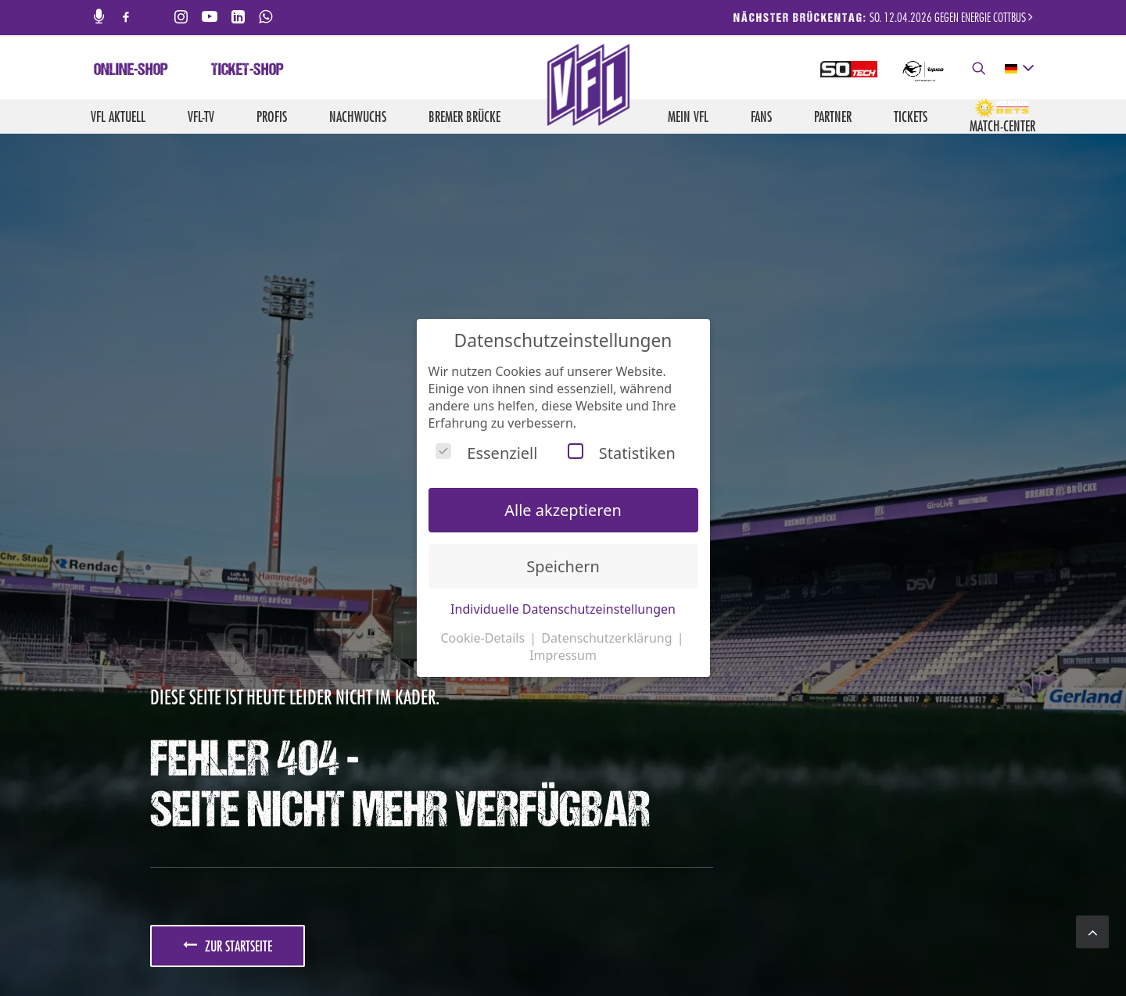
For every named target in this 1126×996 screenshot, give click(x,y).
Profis (271, 116)
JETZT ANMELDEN (201, 684)
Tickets (910, 116)
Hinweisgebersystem (993, 949)
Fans (761, 116)
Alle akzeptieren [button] (563, 510)
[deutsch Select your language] (1018, 69)
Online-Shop (131, 71)
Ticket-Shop (247, 71)
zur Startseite (227, 512)
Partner (833, 116)
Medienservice (620, 949)
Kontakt (687, 949)
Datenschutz (812, 949)
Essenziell (486, 453)
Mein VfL (688, 116)
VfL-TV (201, 116)
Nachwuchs (357, 116)
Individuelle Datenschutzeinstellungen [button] (563, 609)
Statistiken (622, 453)
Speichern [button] (563, 566)
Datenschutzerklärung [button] (608, 638)
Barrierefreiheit (894, 949)
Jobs (565, 949)
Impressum (744, 949)
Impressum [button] (563, 655)
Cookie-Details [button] (484, 638)
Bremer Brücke (464, 116)
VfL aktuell (118, 116)
